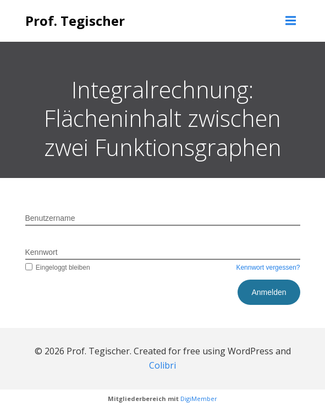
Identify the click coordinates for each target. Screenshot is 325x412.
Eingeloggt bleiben (57, 267)
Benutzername (50, 218)
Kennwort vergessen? (268, 267)
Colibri (162, 365)
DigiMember (198, 398)
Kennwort (41, 252)
